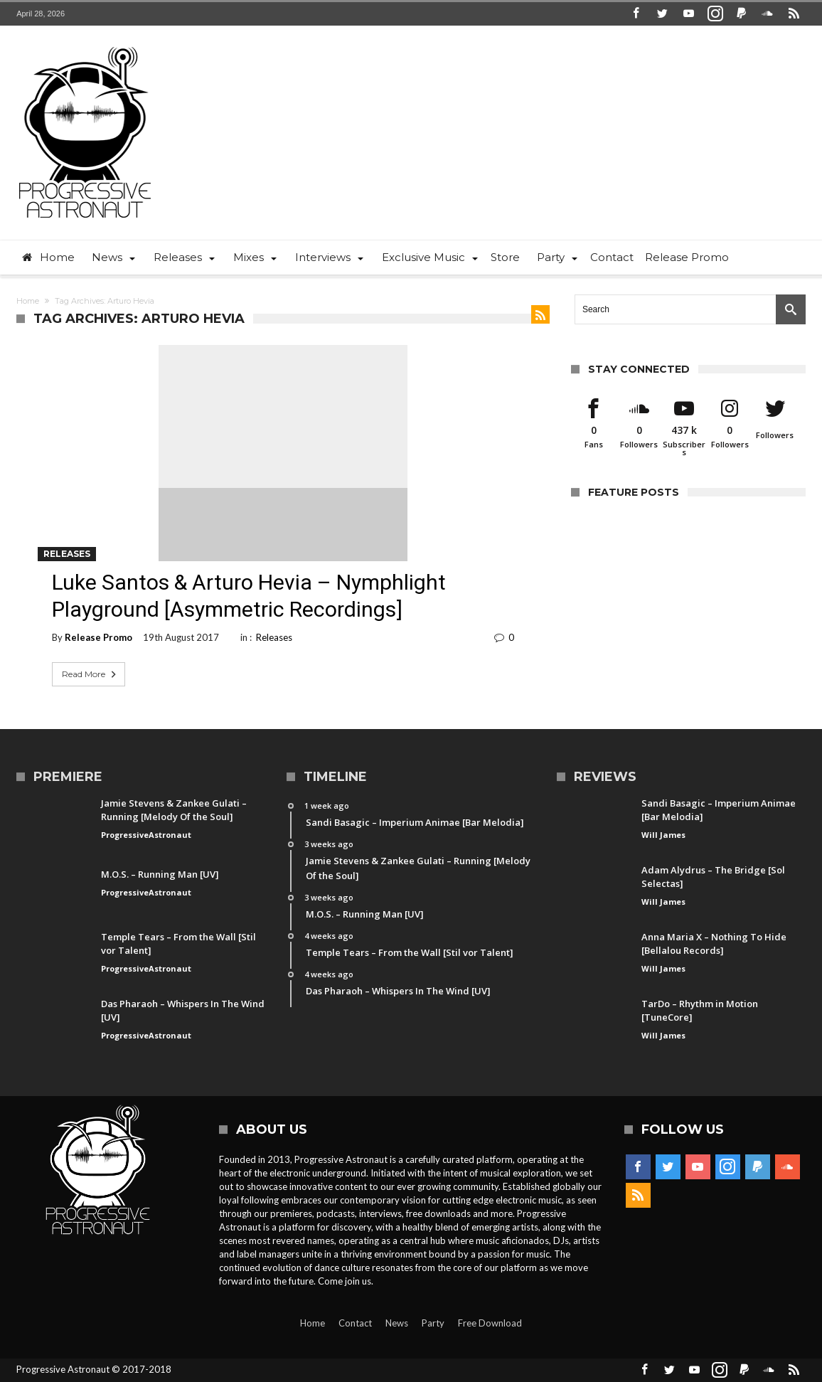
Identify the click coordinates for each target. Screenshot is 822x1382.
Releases (66, 553)
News (396, 1323)
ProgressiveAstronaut (146, 834)
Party (433, 1323)
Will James (663, 834)
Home (27, 301)
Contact (355, 1323)
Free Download (490, 1323)
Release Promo (98, 637)
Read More (90, 674)
